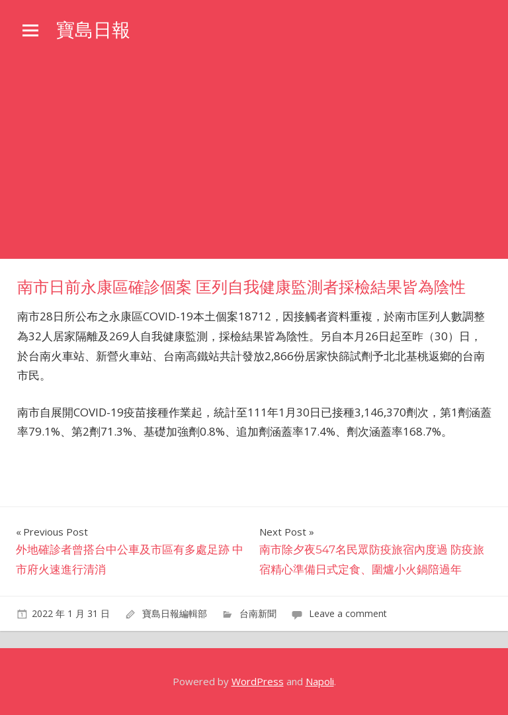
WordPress (258, 681)
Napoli (320, 681)
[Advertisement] (254, 159)
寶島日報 (93, 30)
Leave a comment (348, 613)
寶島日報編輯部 (174, 613)
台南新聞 (257, 613)
